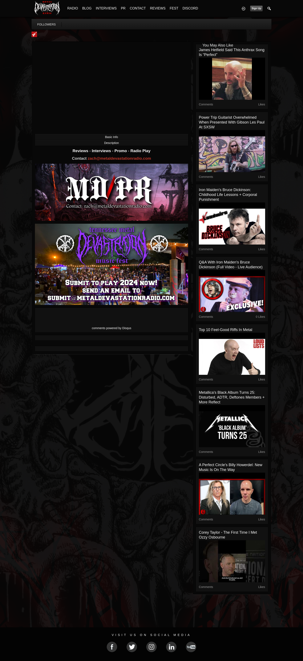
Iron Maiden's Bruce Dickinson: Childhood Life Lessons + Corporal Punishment (228, 195)
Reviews (81, 151)
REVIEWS (158, 8)
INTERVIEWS (106, 8)
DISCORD (190, 8)
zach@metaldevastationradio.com (119, 158)
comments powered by (111, 328)
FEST (174, 8)
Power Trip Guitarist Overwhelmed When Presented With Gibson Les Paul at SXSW (231, 122)
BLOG (87, 8)
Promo (121, 151)
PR (123, 8)
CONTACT (138, 8)
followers (46, 24)
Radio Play (140, 151)
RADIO (72, 8)
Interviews (102, 151)
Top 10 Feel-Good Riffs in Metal (225, 330)
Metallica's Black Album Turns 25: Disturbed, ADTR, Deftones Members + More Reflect (232, 397)
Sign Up (256, 8)
